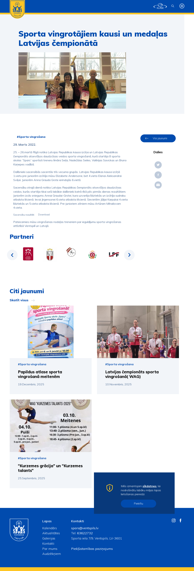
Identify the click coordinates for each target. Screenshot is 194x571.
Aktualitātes (51, 533)
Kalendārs (49, 528)
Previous (12, 255)
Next (129, 255)
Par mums (49, 549)
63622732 (84, 533)
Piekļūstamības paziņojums (92, 549)
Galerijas (48, 538)
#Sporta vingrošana (31, 137)
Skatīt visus (19, 300)
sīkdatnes (150, 486)
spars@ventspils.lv (85, 528)
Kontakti (48, 543)
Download (44, 214)
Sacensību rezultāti (23, 214)
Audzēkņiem (51, 554)
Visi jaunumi (160, 138)
